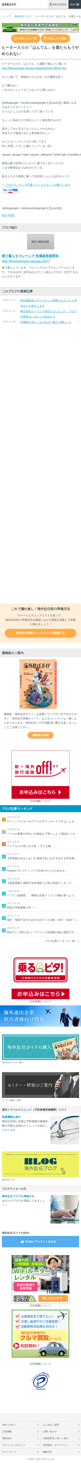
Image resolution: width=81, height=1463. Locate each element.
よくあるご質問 (51, 1424)
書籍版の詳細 (40, 735)
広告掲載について (40, 800)
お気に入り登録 (56, 38)
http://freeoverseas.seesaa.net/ (24, 261)
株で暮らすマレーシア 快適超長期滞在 (30, 256)
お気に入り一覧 (27, 38)
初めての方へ (9, 1424)
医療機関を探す (11, 1117)
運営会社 (7, 1438)
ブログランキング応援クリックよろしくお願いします (37, 184)
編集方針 (47, 1451)
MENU (73, 4)
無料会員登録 (60, 4)
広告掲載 (7, 1431)
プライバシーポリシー (13, 1445)
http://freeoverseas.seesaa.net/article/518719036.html (34, 68)
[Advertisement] (40, 464)
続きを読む (8, 215)
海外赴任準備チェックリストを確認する (40, 632)
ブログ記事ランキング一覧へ (61, 941)
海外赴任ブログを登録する (18, 1196)
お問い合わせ (50, 1431)
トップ (7, 16)
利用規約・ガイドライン (55, 1445)
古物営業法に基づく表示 (55, 1438)
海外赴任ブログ (23, 16)
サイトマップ (9, 1451)
